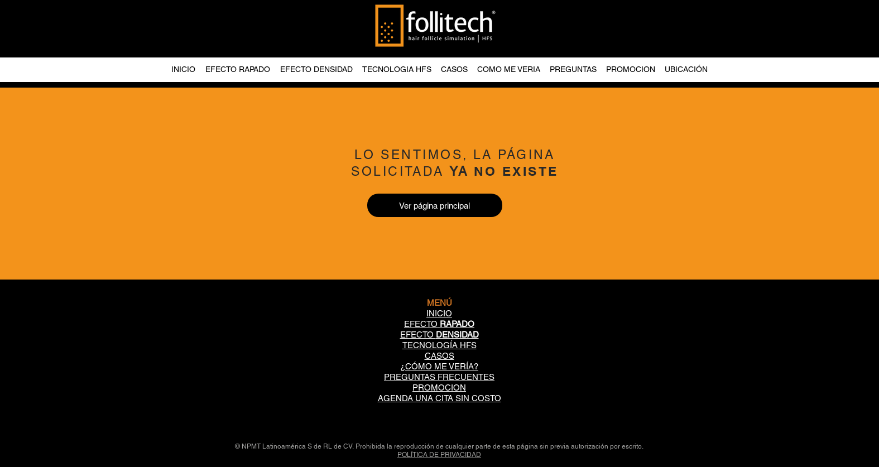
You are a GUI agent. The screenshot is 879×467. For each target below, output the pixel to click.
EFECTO (439, 324)
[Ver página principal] (434, 205)
